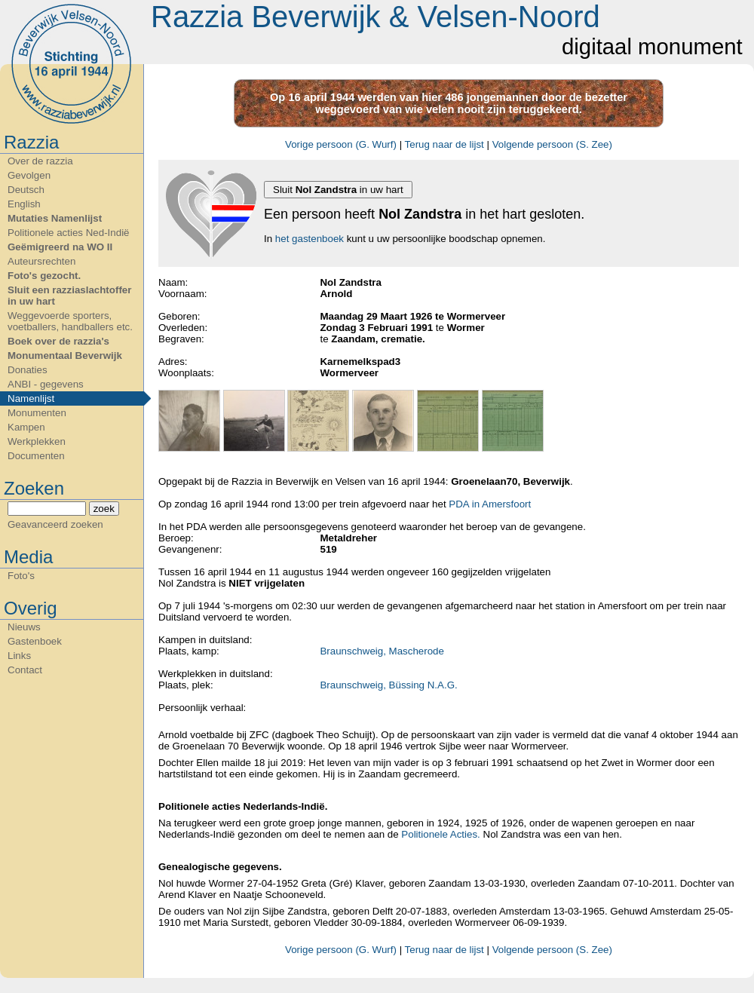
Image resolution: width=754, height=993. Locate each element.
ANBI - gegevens (46, 384)
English (24, 204)
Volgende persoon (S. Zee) (552, 144)
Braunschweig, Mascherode (381, 651)
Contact (25, 670)
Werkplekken (37, 441)
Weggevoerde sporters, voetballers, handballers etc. (70, 321)
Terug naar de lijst (444, 144)
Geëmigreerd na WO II (60, 247)
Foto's (21, 575)
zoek (104, 508)
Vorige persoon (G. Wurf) (341, 144)
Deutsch (26, 189)
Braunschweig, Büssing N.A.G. (388, 685)
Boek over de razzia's (58, 341)
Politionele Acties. (440, 834)
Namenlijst (31, 398)
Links (19, 655)
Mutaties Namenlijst (55, 218)
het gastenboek (309, 238)
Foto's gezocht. (44, 275)
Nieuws (24, 627)
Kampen (26, 427)
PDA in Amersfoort (490, 504)
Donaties (28, 369)
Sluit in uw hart (338, 189)
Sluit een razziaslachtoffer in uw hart (69, 295)
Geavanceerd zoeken (55, 524)
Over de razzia (40, 161)
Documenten (36, 455)
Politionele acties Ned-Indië (69, 232)
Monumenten (37, 412)
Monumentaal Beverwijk (65, 355)
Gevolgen (29, 175)
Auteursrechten (41, 261)
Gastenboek (35, 641)
